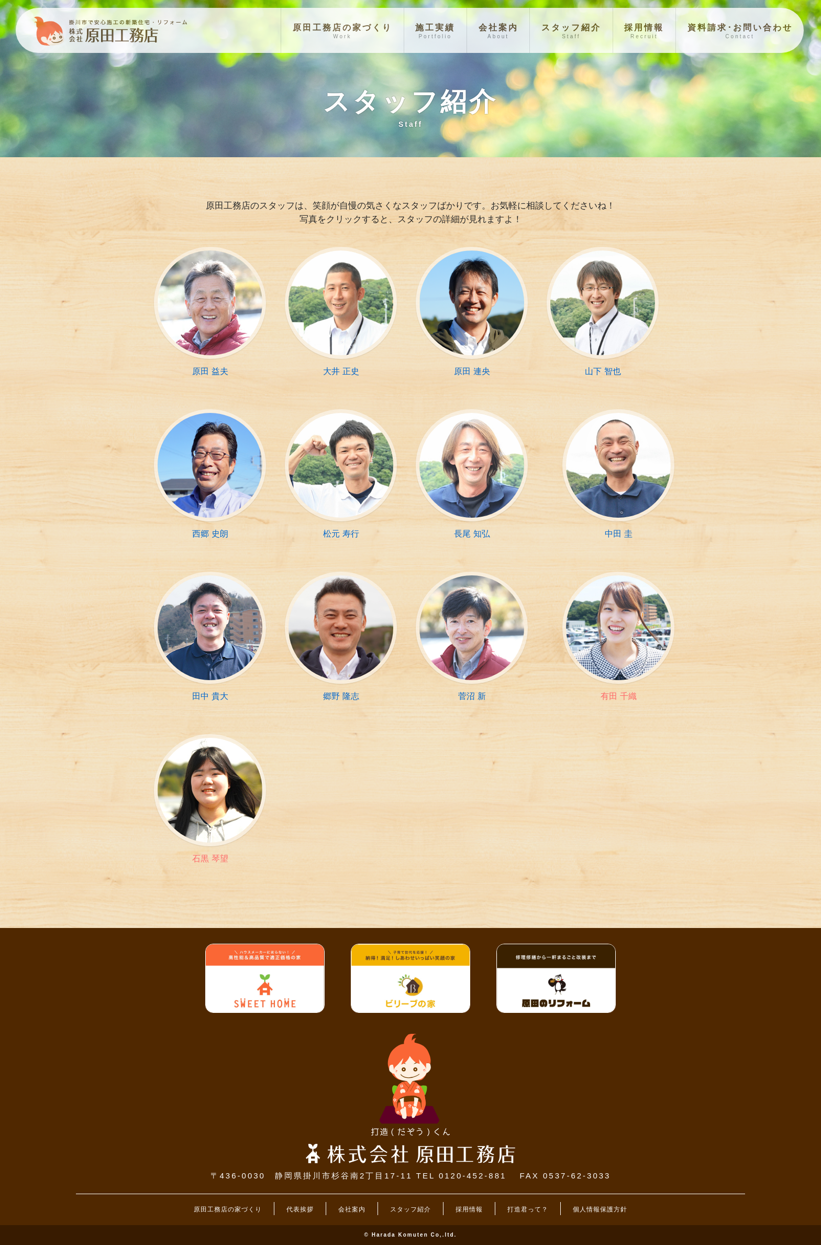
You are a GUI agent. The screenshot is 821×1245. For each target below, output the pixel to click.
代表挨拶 (300, 1209)
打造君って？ (527, 1209)
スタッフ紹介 (410, 1209)
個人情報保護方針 (600, 1209)
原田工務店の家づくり (228, 1209)
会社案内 (351, 1209)
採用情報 (469, 1209)
